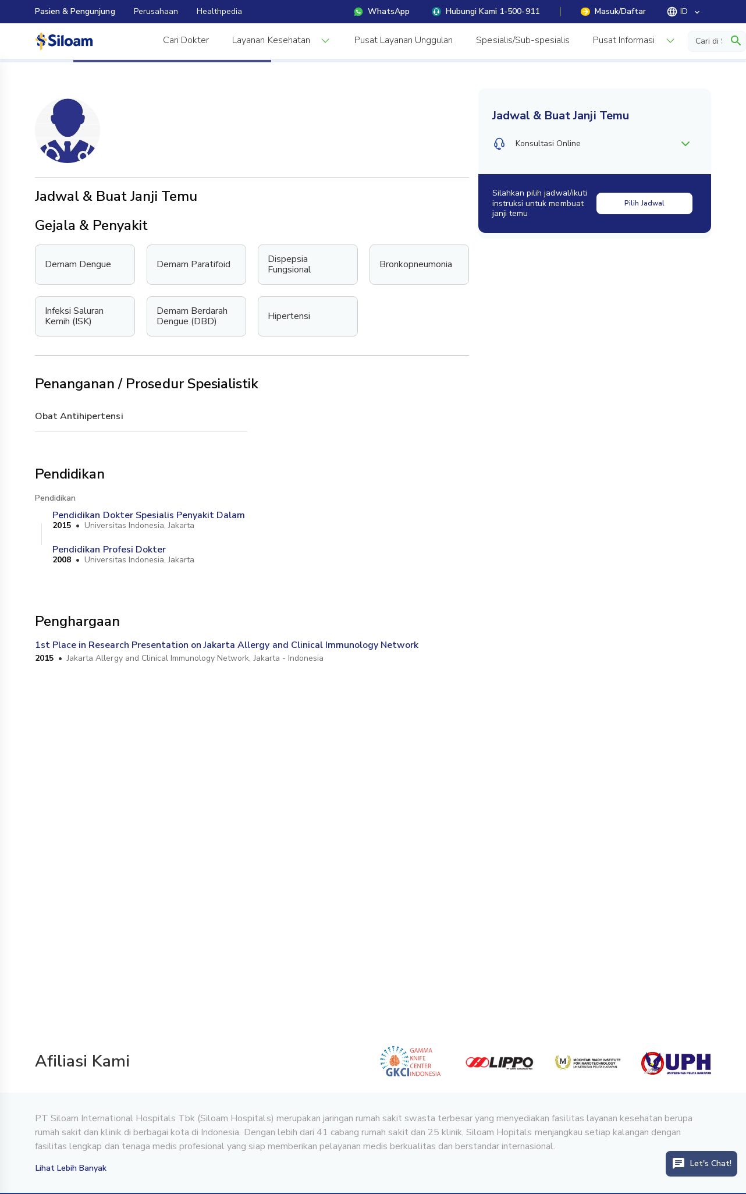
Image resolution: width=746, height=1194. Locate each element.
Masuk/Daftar (613, 11)
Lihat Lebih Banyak (71, 1168)
